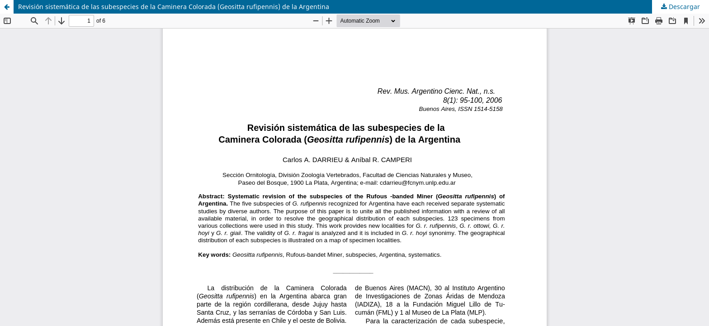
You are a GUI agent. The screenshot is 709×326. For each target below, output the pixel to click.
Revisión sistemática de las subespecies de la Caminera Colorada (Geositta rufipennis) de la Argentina (173, 6)
